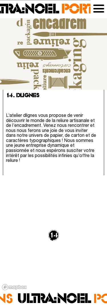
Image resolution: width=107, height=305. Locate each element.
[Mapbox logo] (14, 287)
